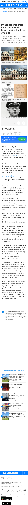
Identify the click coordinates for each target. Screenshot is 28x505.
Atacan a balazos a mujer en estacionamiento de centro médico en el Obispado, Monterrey (17, 396)
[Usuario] (26, 5)
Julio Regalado (22, 11)
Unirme (21, 139)
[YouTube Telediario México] (25, 490)
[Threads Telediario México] (20, 490)
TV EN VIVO (23, 1)
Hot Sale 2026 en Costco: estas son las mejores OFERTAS (16, 405)
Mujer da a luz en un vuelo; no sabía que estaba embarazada (14, 179)
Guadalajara (14, 1)
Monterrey (7, 1)
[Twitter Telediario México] (12, 490)
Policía (14, 8)
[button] (3, 133)
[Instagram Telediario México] (16, 490)
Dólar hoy (16, 11)
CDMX (2, 1)
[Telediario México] (14, 5)
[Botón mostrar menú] (2, 5)
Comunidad (9, 8)
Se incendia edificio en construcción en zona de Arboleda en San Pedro (16, 385)
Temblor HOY (10, 11)
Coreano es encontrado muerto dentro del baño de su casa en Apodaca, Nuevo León (17, 414)
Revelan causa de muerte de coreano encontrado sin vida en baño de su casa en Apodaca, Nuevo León (17, 377)
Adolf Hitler (15, 156)
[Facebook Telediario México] (8, 490)
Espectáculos (20, 8)
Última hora (3, 8)
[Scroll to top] (24, 473)
